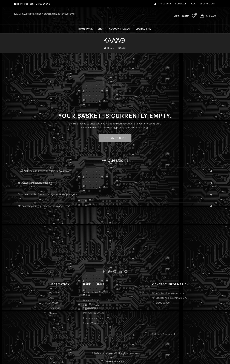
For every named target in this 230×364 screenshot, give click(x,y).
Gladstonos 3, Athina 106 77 (171, 297)
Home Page (85, 28)
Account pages (119, 28)
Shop (100, 28)
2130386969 (43, 3)
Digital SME (143, 28)
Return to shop (115, 137)
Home (110, 47)
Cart (51, 297)
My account (162, 3)
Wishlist (195, 14)
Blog (193, 3)
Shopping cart (208, 3)
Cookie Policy (90, 299)
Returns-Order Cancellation (91, 306)
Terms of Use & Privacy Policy (96, 293)
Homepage (180, 3)
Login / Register (181, 16)
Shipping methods (93, 317)
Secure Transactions (95, 322)
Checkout (54, 307)
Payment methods (94, 312)
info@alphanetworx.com (170, 292)
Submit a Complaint (163, 333)
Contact (53, 302)
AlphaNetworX (108, 352)
